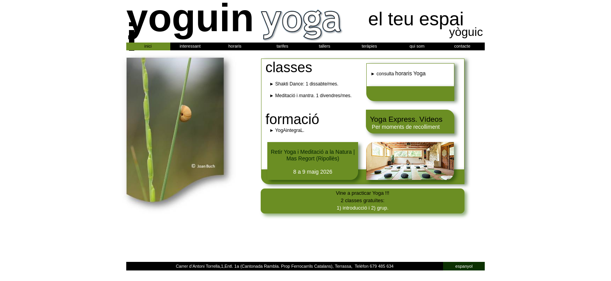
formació (292, 119)
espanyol (464, 266)
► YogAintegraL (286, 130)
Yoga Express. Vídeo (404, 119)
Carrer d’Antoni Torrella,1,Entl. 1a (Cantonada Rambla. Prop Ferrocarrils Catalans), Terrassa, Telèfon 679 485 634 (285, 266)
